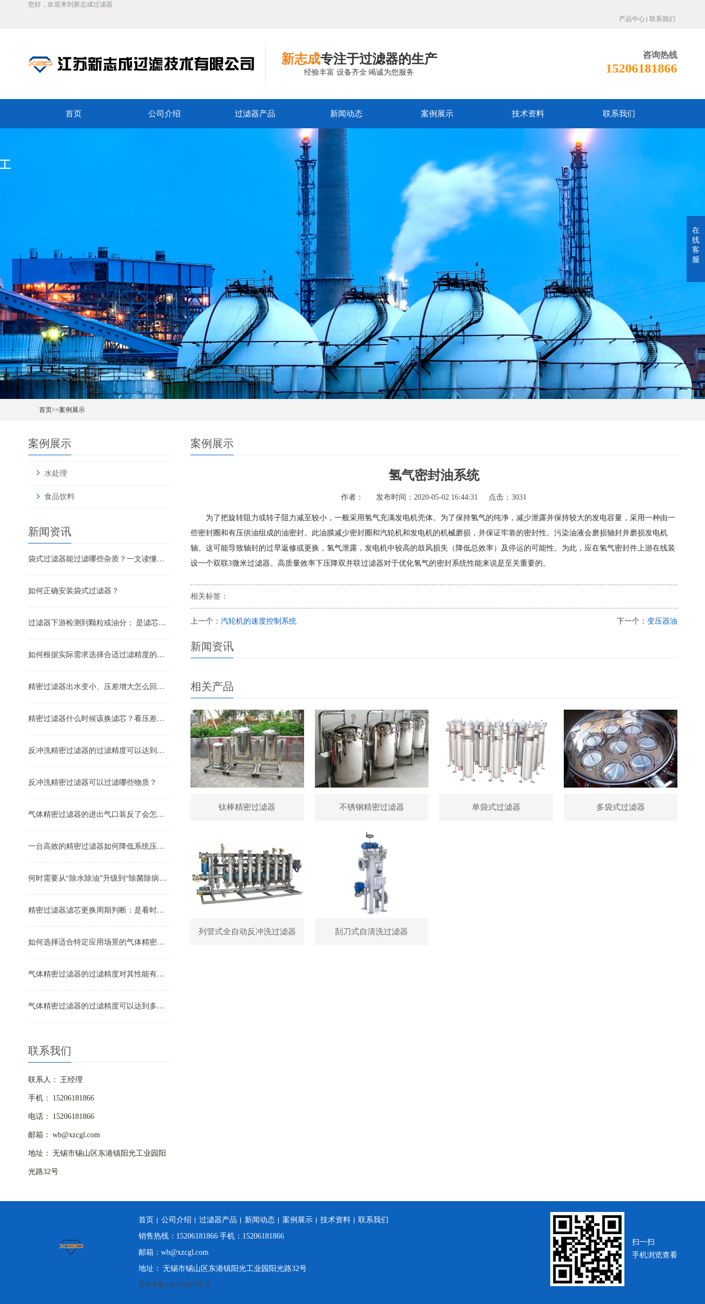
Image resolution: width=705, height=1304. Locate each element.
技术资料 (528, 113)
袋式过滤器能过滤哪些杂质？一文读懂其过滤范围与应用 (98, 559)
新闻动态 (346, 113)
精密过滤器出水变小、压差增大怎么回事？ (98, 687)
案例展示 (437, 113)
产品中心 (632, 19)
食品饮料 (59, 497)
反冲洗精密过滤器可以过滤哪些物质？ (92, 782)
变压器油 (662, 621)
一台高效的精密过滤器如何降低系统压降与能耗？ (98, 846)
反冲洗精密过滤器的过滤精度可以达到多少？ (98, 750)
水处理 (55, 473)
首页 (73, 113)
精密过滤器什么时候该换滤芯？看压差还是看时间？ (98, 719)
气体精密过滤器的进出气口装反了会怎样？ (98, 814)
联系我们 (662, 19)
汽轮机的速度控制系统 (259, 621)
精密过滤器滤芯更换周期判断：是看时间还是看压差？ (98, 910)
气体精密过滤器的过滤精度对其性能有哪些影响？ (98, 974)
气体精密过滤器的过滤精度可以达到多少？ (98, 1006)
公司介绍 (164, 113)
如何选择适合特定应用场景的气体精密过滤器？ (98, 942)
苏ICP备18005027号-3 (174, 1285)
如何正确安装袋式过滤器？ (73, 591)
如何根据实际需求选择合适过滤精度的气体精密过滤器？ (98, 655)
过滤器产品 (255, 113)
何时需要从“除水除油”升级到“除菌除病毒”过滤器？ (98, 878)
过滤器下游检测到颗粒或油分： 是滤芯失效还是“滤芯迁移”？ (98, 623)
